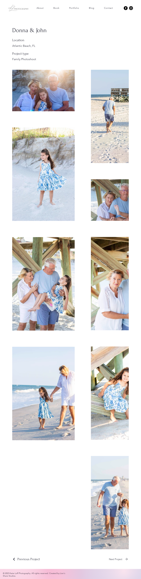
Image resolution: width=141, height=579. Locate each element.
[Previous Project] (26, 559)
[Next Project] (119, 559)
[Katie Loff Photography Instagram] (131, 8)
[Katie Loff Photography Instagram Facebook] (126, 8)
